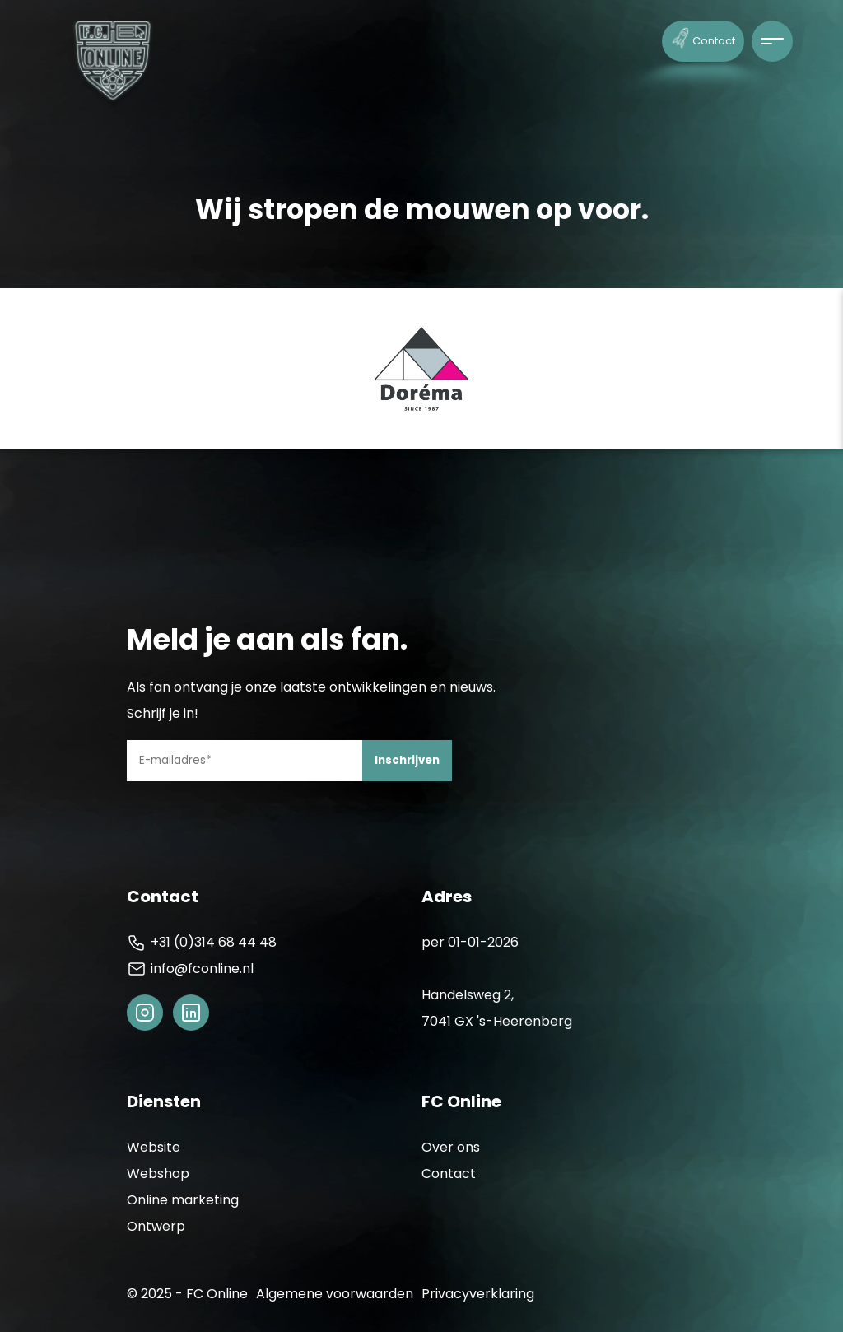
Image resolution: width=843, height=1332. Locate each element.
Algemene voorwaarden (334, 1293)
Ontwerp (156, 1226)
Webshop (158, 1173)
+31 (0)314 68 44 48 (202, 942)
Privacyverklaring (478, 1293)
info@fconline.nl (190, 969)
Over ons (451, 1147)
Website (153, 1147)
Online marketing (183, 1199)
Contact (703, 37)
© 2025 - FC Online (187, 1293)
